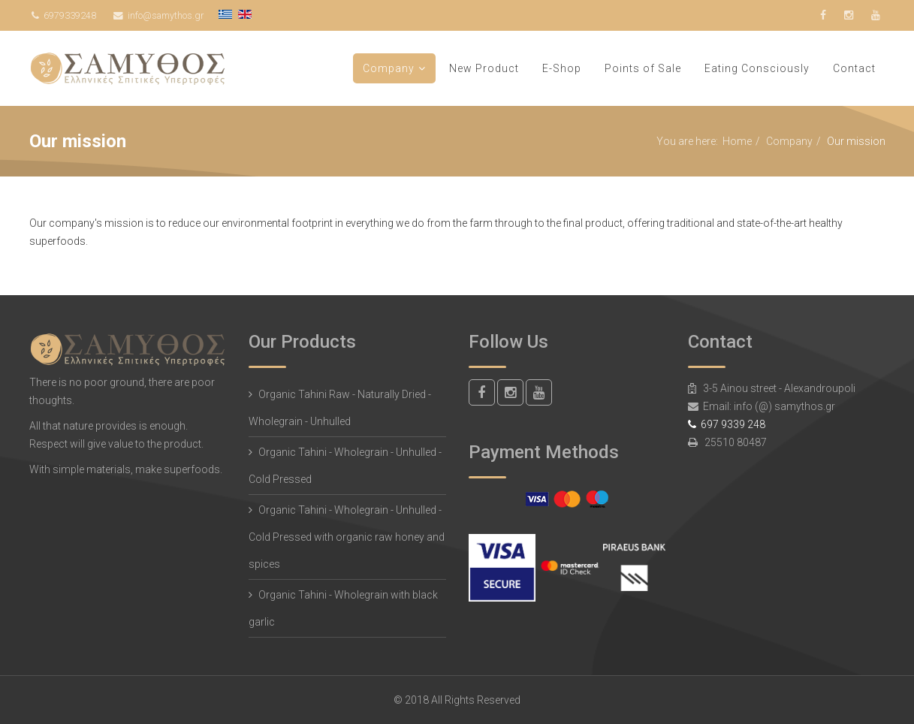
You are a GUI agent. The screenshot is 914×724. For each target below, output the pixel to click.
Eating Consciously (757, 68)
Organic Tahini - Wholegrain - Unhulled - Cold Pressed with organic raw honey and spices (347, 537)
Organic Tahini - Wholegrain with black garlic (343, 608)
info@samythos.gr (166, 15)
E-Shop (561, 68)
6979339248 (70, 15)
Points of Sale (643, 68)
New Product (484, 68)
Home (737, 141)
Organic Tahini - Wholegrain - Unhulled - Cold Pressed (345, 465)
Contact (854, 68)
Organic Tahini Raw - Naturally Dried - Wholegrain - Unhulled (340, 407)
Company (389, 68)
